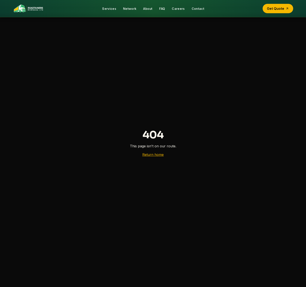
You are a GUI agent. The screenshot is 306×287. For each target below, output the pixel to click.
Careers (178, 8)
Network (129, 8)
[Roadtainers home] (28, 8)
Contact (198, 8)
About (147, 8)
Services (109, 8)
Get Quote (278, 8)
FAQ (162, 8)
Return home (153, 154)
